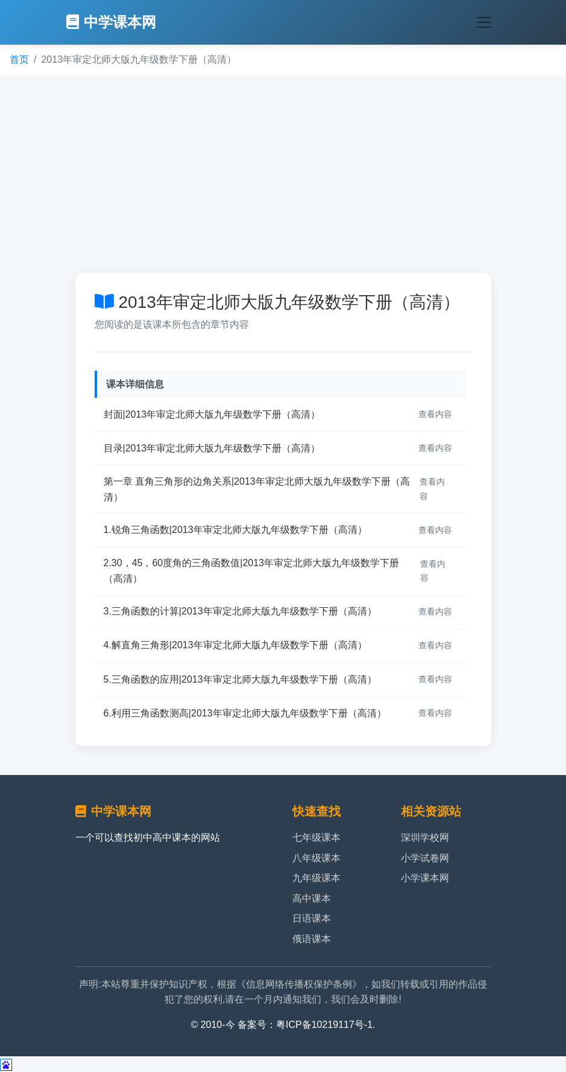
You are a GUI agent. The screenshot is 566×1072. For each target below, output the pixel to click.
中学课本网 (111, 22)
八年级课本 (316, 858)
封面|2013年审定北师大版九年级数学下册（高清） (212, 414)
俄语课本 (311, 939)
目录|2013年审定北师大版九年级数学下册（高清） (212, 448)
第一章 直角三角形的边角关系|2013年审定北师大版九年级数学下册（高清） (257, 489)
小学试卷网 (425, 858)
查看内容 (435, 414)
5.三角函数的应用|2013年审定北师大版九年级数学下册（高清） (240, 679)
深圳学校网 (425, 837)
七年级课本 (316, 837)
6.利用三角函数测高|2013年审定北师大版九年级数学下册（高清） (245, 713)
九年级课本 (316, 878)
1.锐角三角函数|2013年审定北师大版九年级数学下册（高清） (235, 530)
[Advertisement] (283, 173)
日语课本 (311, 918)
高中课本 (311, 898)
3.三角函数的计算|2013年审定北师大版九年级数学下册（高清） (240, 611)
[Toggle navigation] (484, 22)
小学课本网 (425, 878)
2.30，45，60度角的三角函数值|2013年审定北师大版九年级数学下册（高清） (251, 571)
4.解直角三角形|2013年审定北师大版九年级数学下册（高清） (235, 645)
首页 (19, 59)
